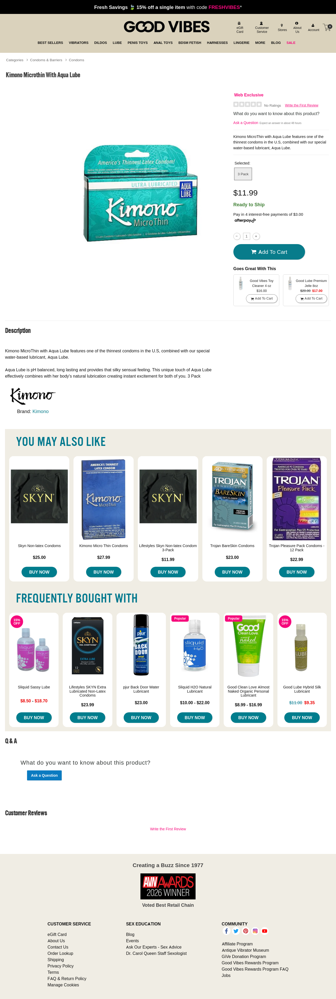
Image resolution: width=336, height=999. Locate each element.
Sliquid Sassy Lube (34, 687)
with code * (168, 7)
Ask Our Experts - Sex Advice (153, 947)
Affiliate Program (237, 943)
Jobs (226, 975)
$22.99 (296, 559)
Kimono (41, 411)
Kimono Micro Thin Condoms (103, 545)
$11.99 (168, 559)
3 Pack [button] (243, 174)
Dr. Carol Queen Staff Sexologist (156, 953)
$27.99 (103, 557)
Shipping (56, 959)
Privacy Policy (61, 966)
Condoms (76, 60)
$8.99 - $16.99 (248, 704)
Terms (53, 972)
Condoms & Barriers (46, 60)
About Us (56, 940)
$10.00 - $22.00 (194, 702)
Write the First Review (301, 105)
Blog (130, 934)
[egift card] (239, 27)
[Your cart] (327, 27)
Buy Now (39, 572)
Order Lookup (60, 953)
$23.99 (87, 704)
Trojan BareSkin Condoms (232, 545)
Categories (14, 60)
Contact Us (58, 947)
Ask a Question (245, 123)
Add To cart (269, 252)
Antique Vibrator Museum (245, 950)
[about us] (297, 27)
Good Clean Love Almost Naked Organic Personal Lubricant (248, 691)
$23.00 (232, 557)
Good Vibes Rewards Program (250, 962)
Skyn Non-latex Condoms (39, 545)
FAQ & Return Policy (67, 978)
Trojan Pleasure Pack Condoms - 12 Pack (296, 547)
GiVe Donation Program (244, 956)
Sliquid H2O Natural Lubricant (195, 689)
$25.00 (39, 557)
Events (132, 940)
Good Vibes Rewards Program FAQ (255, 969)
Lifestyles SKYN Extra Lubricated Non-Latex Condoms (87, 691)
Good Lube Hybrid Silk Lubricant (302, 689)
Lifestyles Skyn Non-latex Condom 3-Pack (168, 547)
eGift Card (57, 934)
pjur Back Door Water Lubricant (141, 689)
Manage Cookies (63, 984)
